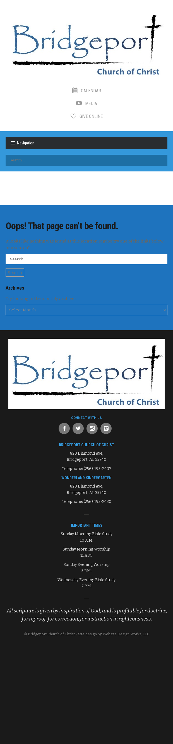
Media (86, 103)
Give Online (87, 116)
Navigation (25, 143)
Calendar (86, 90)
